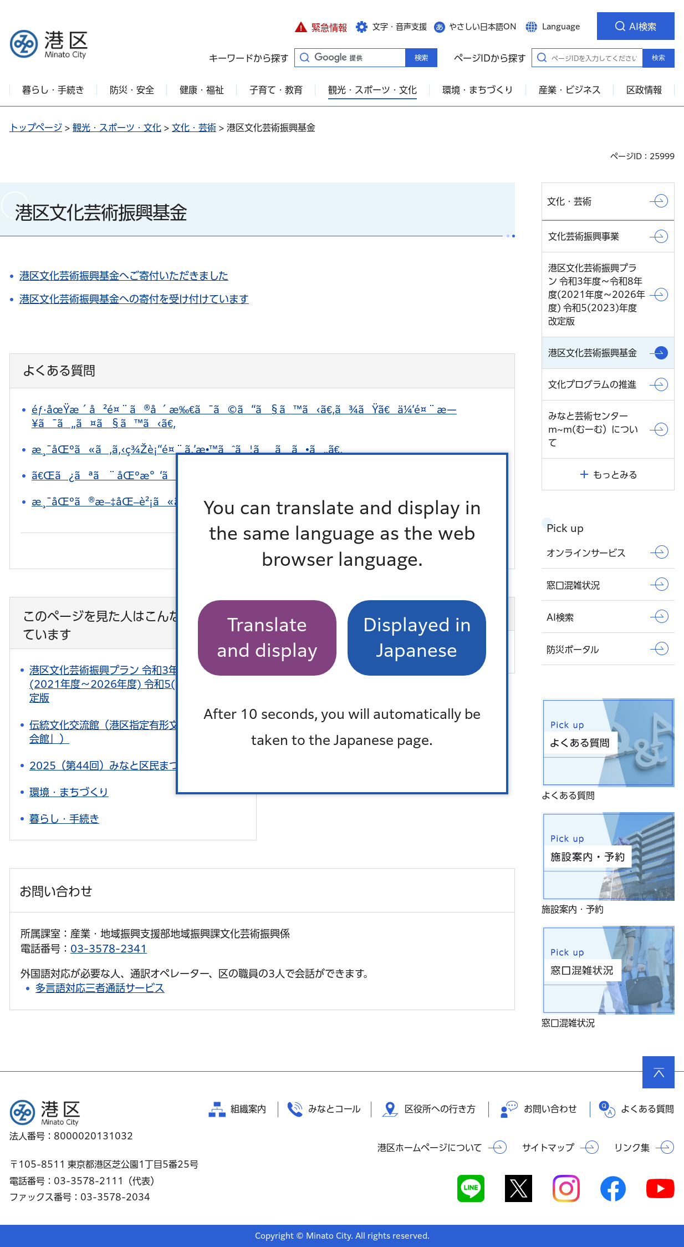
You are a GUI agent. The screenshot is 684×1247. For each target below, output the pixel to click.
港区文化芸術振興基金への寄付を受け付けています (134, 299)
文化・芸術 (194, 127)
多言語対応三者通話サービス (100, 988)
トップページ (35, 127)
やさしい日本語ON (483, 27)
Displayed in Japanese (417, 637)
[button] (320, 26)
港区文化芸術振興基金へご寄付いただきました (123, 276)
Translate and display (267, 637)
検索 (658, 58)
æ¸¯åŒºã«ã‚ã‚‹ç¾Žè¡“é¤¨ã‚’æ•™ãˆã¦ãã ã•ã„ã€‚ (187, 449)
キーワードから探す (304, 57)
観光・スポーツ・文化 (117, 127)
